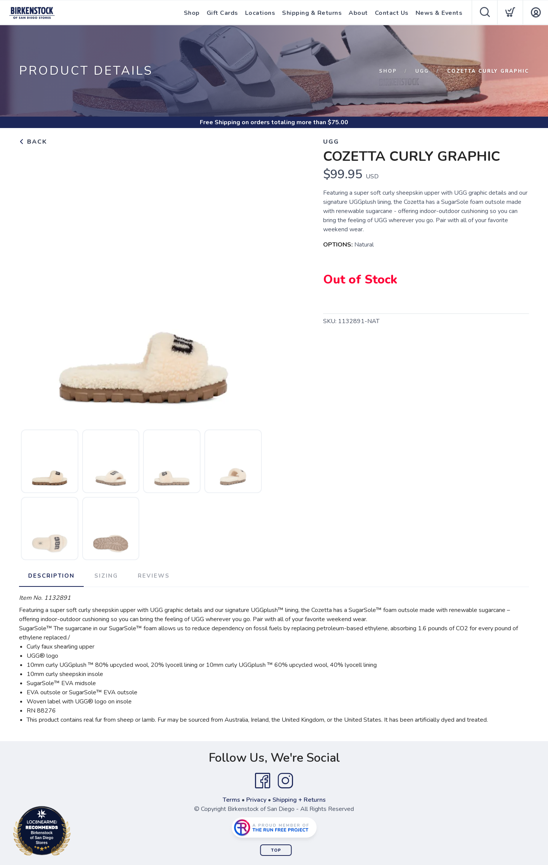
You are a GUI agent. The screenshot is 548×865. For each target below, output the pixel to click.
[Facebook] (262, 780)
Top (276, 850)
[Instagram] (285, 780)
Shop (192, 13)
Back (33, 142)
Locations (260, 13)
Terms (231, 800)
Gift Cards (222, 13)
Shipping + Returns (299, 800)
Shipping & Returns (312, 13)
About (358, 13)
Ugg (422, 71)
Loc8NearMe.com (75, 832)
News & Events (439, 13)
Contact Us (392, 13)
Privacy (256, 800)
